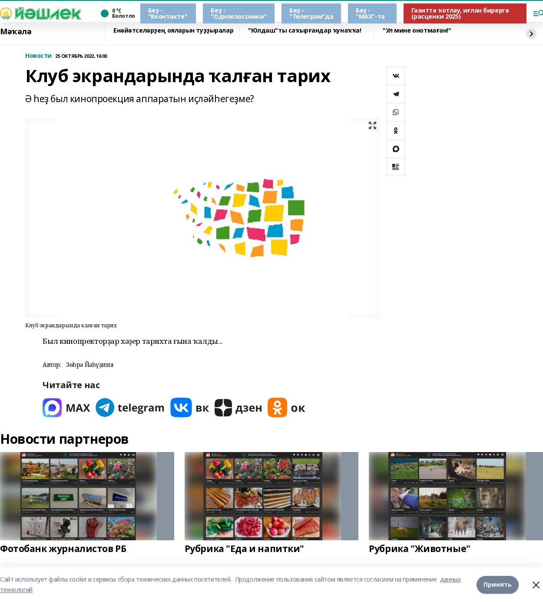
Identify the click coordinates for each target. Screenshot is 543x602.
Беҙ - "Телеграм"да (311, 13)
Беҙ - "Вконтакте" (167, 13)
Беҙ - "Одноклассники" (239, 13)
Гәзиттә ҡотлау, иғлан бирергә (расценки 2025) (460, 13)
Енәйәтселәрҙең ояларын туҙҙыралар (173, 30)
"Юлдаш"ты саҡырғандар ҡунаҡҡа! (304, 30)
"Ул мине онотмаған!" (417, 30)
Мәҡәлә (15, 32)
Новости (38, 56)
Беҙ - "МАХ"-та (370, 13)
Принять (497, 584)
